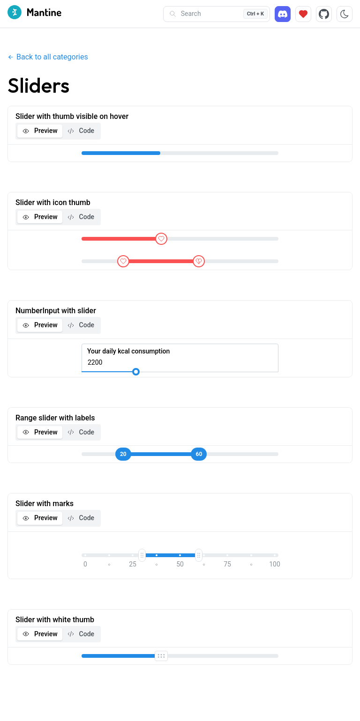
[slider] (161, 239)
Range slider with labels (55, 417)
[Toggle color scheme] (344, 14)
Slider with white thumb (54, 619)
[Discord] (283, 14)
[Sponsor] (303, 14)
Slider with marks (44, 503)
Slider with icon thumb (52, 202)
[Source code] (324, 14)
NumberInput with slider (55, 310)
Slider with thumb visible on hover (71, 116)
